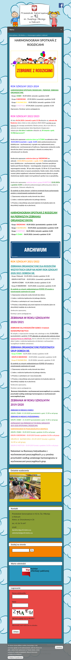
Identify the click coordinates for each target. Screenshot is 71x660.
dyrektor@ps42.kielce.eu (21, 530)
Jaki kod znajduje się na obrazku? (23, 618)
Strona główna (13, 35)
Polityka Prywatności (15, 657)
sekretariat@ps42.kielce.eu (22, 533)
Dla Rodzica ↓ (22, 35)
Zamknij (59, 647)
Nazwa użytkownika (19, 593)
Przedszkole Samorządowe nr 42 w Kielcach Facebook (61, 5)
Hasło (14, 602)
